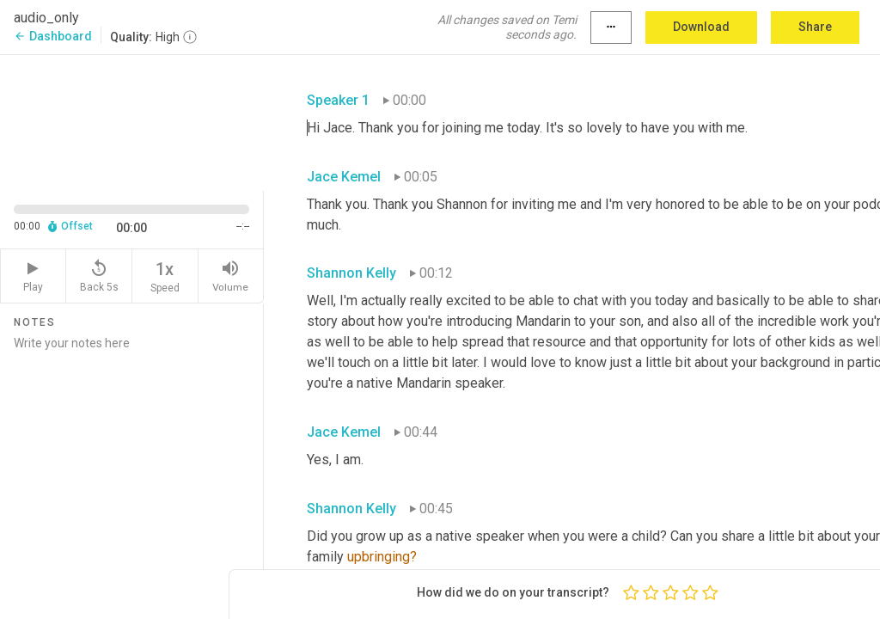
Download (701, 27)
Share (815, 27)
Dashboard (53, 36)
